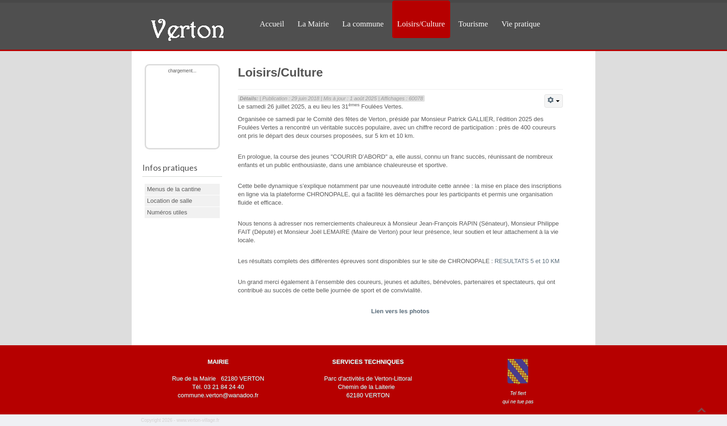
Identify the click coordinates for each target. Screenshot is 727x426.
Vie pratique (521, 23)
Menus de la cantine (174, 189)
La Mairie (313, 23)
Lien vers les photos (400, 311)
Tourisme (473, 23)
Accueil (272, 23)
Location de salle (169, 200)
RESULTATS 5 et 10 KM (527, 261)
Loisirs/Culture (421, 23)
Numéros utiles (167, 212)
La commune (362, 23)
